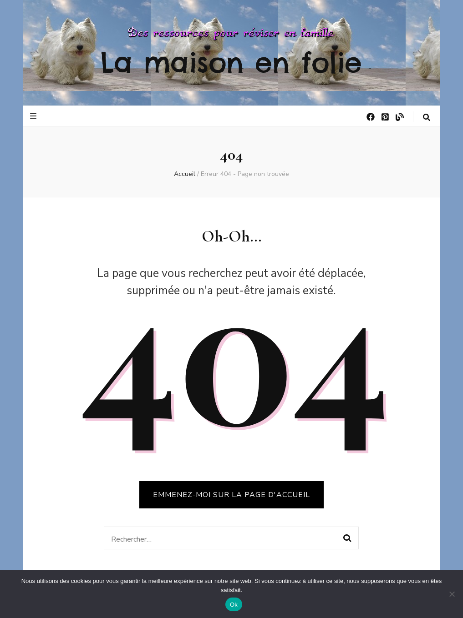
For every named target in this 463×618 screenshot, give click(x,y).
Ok (234, 604)
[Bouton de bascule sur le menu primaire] (34, 116)
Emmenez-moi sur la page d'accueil (231, 495)
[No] (451, 593)
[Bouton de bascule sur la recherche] (426, 117)
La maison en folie (231, 62)
